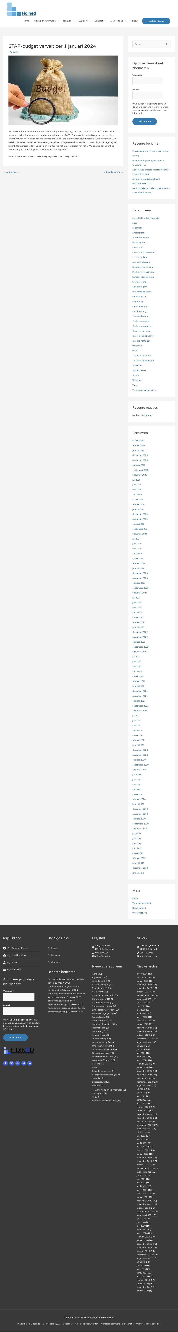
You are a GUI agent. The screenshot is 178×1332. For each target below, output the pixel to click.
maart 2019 (138, 853)
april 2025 (137, 494)
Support (83, 23)
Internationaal (139, 297)
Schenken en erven (142, 356)
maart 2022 (138, 676)
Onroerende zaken (142, 331)
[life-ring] (15, 948)
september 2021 (141, 706)
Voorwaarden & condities (153, 1324)
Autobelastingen (141, 238)
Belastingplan (139, 243)
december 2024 (140, 514)
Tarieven (67, 23)
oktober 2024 (139, 524)
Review (134, 23)
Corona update (140, 257)
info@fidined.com (104, 956)
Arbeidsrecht (139, 233)
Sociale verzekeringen (143, 361)
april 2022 (137, 671)
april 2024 (137, 553)
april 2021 (137, 730)
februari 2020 (139, 799)
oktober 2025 (139, 465)
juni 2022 (137, 662)
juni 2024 (137, 544)
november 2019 (140, 814)
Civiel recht (138, 247)
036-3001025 (102, 953)
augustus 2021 (140, 711)
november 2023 (140, 578)
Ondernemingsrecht (142, 321)
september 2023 (141, 588)
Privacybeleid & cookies (24, 1324)
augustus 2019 (140, 829)
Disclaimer (66, 1324)
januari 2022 (138, 686)
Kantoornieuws (140, 306)
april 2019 (137, 848)
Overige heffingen (141, 341)
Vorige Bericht (12, 174)
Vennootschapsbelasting (145, 390)
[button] (156, 23)
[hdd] (12, 970)
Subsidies (15, 54)
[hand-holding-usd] (11, 962)
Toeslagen (137, 380)
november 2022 (140, 637)
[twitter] (12, 1061)
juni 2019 (137, 838)
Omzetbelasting (140, 316)
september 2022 (141, 647)
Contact (98, 23)
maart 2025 (138, 499)
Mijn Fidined (116, 23)
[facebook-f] (6, 1061)
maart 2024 (138, 558)
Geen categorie (140, 287)
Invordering (138, 302)
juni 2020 (137, 779)
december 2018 (140, 868)
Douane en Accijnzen (143, 267)
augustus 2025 (140, 475)
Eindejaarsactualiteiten (144, 272)
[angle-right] (53, 948)
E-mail (136, 90)
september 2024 (141, 529)
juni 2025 (137, 485)
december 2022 (140, 632)
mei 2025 (137, 490)
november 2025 (140, 460)
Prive (135, 351)
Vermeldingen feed (142, 903)
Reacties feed (139, 908)
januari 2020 (138, 804)
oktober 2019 (139, 819)
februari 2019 (139, 858)
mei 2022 (137, 667)
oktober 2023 (139, 583)
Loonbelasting (139, 311)
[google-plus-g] (18, 1061)
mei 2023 (137, 608)
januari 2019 (138, 863)
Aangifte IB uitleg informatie (147, 218)
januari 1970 (138, 873)
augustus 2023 (140, 593)
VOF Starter (147, 415)
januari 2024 (138, 568)
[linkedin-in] (30, 1061)
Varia (135, 385)
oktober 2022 (139, 642)
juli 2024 (136, 539)
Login (135, 898)
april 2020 (137, 789)
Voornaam (137, 77)
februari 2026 (139, 445)
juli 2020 (136, 775)
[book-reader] (14, 955)
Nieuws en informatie (45, 23)
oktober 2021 (139, 701)
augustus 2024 (140, 534)
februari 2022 (139, 681)
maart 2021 (138, 735)
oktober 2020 (139, 760)
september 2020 (141, 765)
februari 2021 (139, 740)
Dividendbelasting (141, 262)
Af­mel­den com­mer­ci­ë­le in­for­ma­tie (119, 1324)
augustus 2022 (140, 652)
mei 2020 (137, 784)
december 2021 (140, 691)
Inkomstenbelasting (142, 292)
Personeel (137, 346)
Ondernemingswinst (142, 326)
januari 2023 (138, 627)
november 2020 (140, 755)
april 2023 (137, 612)
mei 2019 (137, 843)
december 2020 (140, 750)
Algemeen (137, 228)
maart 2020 (138, 794)
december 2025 (140, 455)
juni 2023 (137, 603)
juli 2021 (136, 716)
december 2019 (140, 809)
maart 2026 (138, 441)
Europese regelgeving (143, 277)
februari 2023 (139, 622)
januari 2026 (138, 450)
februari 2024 (139, 563)
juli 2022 (136, 657)
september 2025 (141, 470)
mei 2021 (137, 725)
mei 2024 (137, 549)
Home (26, 23)
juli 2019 (136, 834)
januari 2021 (138, 745)
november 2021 (140, 696)
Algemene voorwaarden (86, 1324)
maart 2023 (138, 617)
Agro (135, 223)
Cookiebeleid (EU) (48, 1324)
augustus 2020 (140, 770)
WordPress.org (140, 913)
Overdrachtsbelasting (143, 336)
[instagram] (24, 1061)
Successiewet (139, 370)
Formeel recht (139, 282)
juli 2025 (136, 480)
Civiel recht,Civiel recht (144, 252)
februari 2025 (139, 504)
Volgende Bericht (112, 174)
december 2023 (140, 573)
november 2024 (140, 519)
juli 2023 (136, 598)
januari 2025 (138, 509)
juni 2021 (137, 720)
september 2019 (141, 824)
